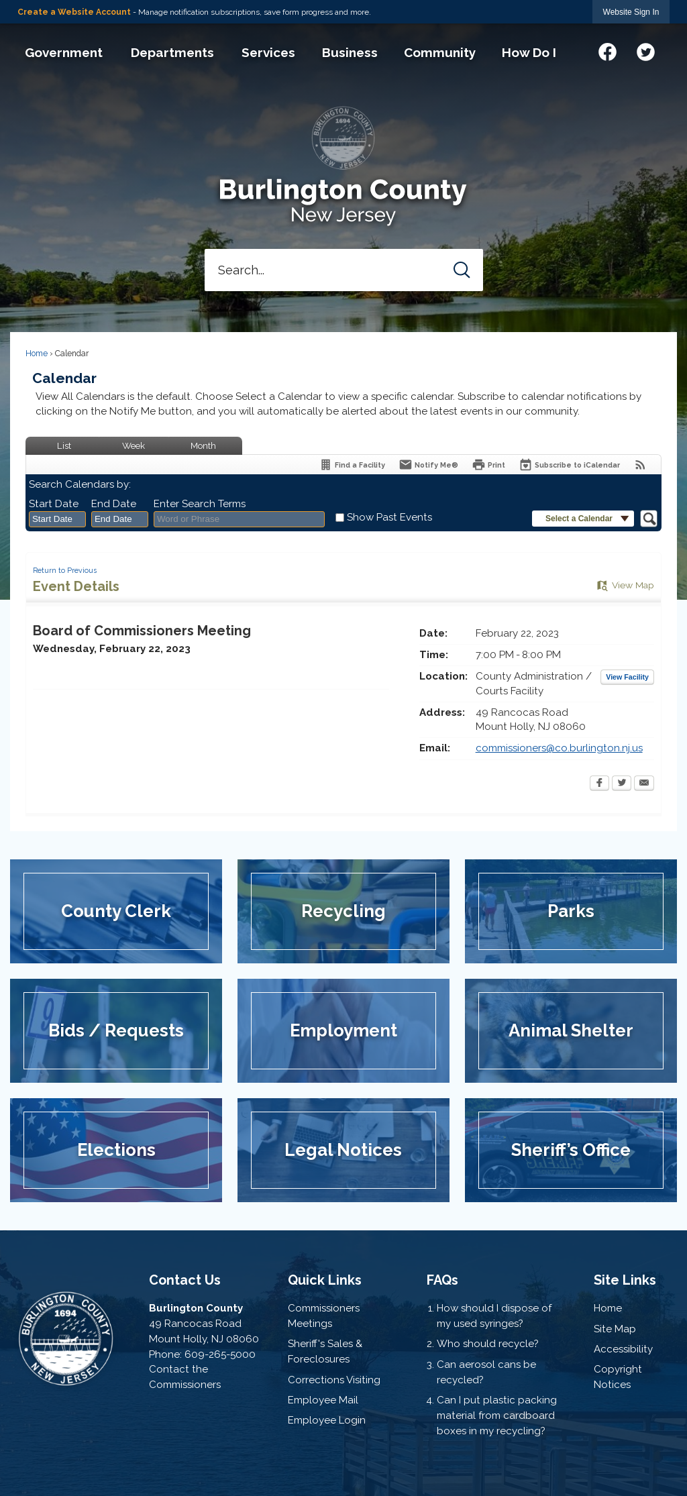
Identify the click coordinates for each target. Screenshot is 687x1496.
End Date (113, 504)
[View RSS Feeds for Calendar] (640, 465)
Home (36, 353)
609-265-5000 (220, 1354)
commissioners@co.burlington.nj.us (559, 748)
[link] (631, 11)
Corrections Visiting (334, 1380)
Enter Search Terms (200, 504)
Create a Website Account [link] (74, 12)
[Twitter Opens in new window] (621, 784)
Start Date (53, 504)
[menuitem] (63, 52)
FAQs (442, 1280)
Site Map (615, 1329)
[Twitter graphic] (646, 50)
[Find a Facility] (352, 465)
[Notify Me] (428, 465)
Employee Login (327, 1420)
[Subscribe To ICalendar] (569, 465)
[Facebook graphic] (607, 50)
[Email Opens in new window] (644, 784)
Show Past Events (389, 517)
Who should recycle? (488, 1344)
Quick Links (325, 1280)
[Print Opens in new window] (488, 465)
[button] (461, 270)
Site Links (625, 1280)
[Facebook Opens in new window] (599, 784)
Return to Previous (65, 570)
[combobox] (57, 519)
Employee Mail (323, 1400)
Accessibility (623, 1349)
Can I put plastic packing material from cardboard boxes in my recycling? (497, 1415)
